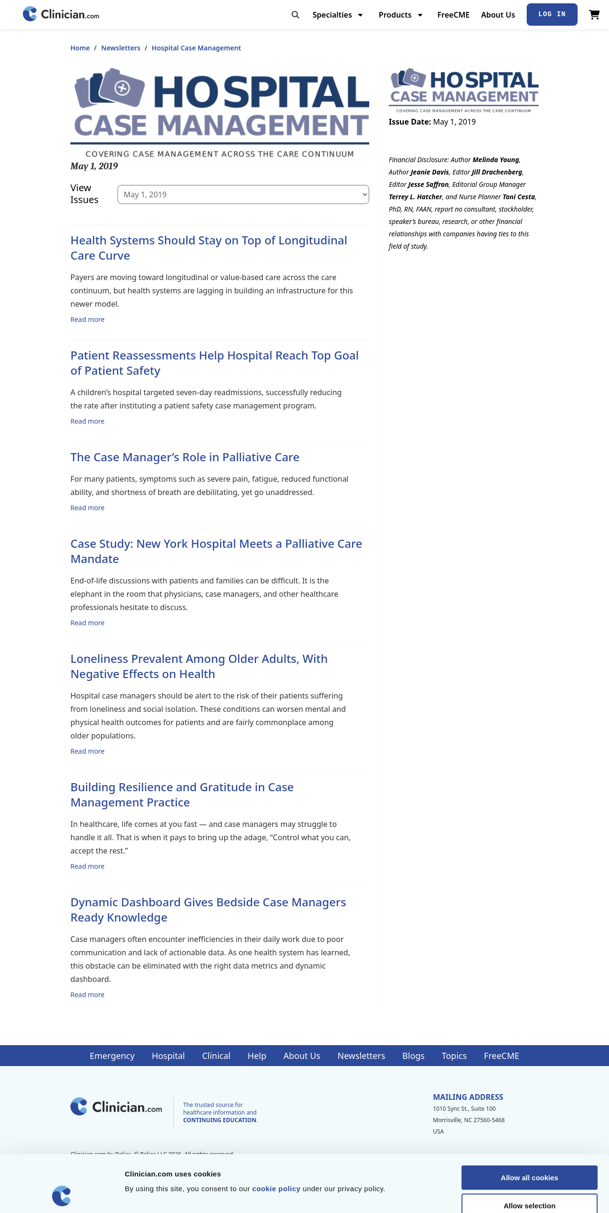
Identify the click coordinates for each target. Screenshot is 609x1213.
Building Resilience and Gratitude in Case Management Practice (182, 794)
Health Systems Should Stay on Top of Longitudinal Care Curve (208, 247)
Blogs (414, 1055)
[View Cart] (594, 14)
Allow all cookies (530, 1124)
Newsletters (120, 47)
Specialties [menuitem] (332, 15)
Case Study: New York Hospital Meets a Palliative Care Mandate (216, 550)
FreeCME (453, 15)
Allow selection (529, 1152)
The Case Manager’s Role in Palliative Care (185, 457)
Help (257, 1055)
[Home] (61, 14)
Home (80, 47)
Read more (87, 319)
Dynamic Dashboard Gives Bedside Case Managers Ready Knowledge (208, 909)
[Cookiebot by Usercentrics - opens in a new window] (61, 1194)
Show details (499, 1194)
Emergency (111, 1055)
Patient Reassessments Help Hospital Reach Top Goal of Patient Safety (214, 362)
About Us (498, 15)
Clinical (216, 1055)
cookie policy (276, 1135)
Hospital (168, 1055)
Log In (552, 14)
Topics (454, 1055)
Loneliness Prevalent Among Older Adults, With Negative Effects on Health (199, 665)
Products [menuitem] (395, 15)
